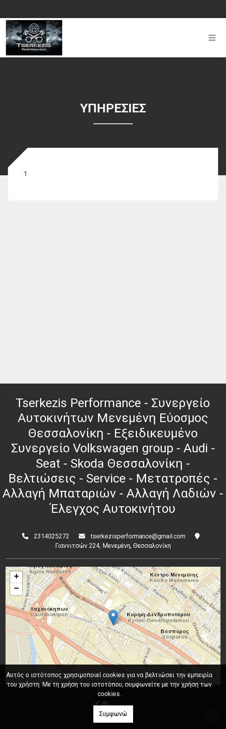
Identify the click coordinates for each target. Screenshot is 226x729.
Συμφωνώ (113, 714)
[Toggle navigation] (212, 37)
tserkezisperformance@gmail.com (138, 536)
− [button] (16, 589)
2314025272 (51, 536)
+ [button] (16, 577)
